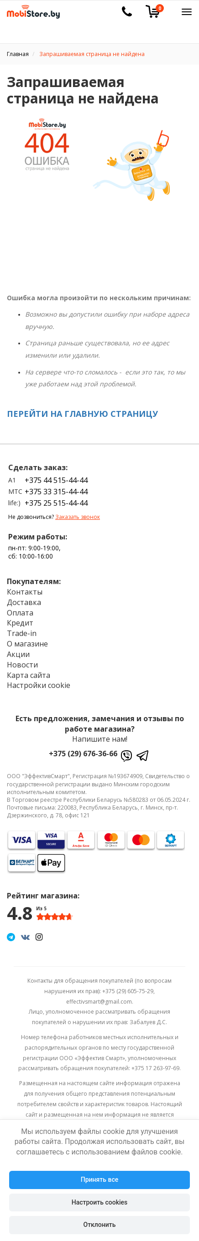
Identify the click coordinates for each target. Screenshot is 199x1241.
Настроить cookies (99, 1202)
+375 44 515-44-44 (56, 480)
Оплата (20, 613)
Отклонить (100, 1224)
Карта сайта (28, 675)
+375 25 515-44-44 (56, 503)
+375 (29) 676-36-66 (83, 754)
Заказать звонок (77, 517)
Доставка (24, 602)
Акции (18, 654)
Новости (22, 665)
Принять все (99, 1179)
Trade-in (22, 633)
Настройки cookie (38, 685)
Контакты (24, 592)
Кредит (20, 623)
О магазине (27, 644)
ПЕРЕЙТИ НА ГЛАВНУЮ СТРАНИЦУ (82, 413)
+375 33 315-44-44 (56, 492)
